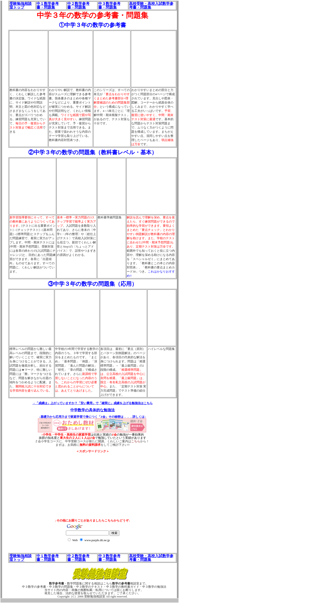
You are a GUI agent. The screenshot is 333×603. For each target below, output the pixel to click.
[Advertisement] (92, 463)
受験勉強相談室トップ (20, 5)
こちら (135, 441)
